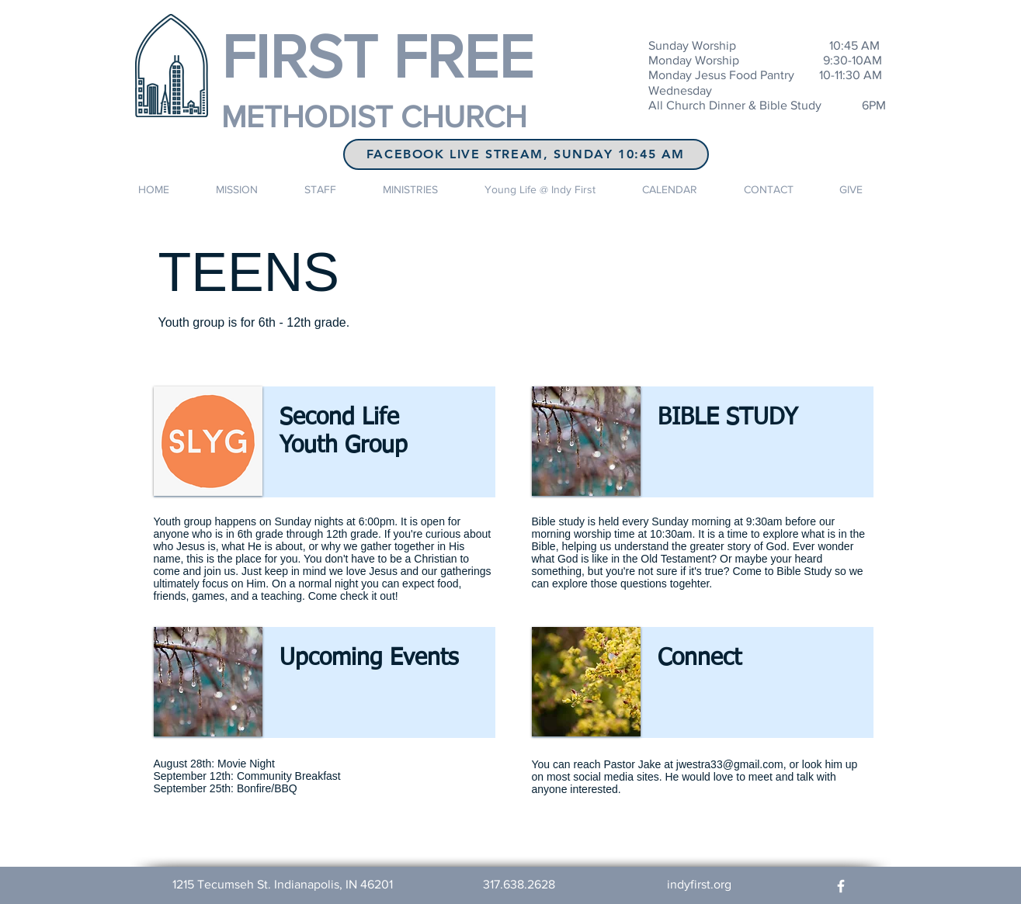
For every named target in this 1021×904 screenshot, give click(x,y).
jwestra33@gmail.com (729, 764)
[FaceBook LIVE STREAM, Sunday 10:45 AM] (526, 154)
